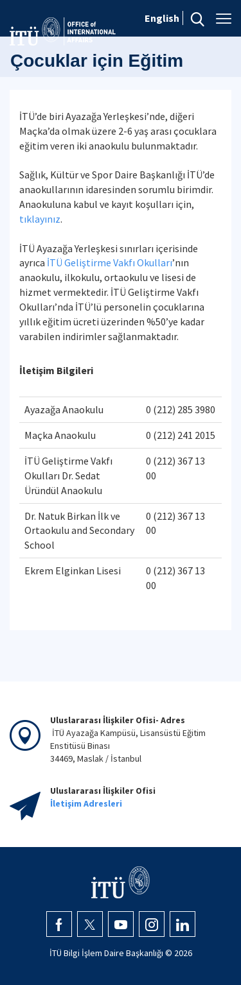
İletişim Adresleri (86, 803)
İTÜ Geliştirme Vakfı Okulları (109, 262)
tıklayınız (39, 218)
